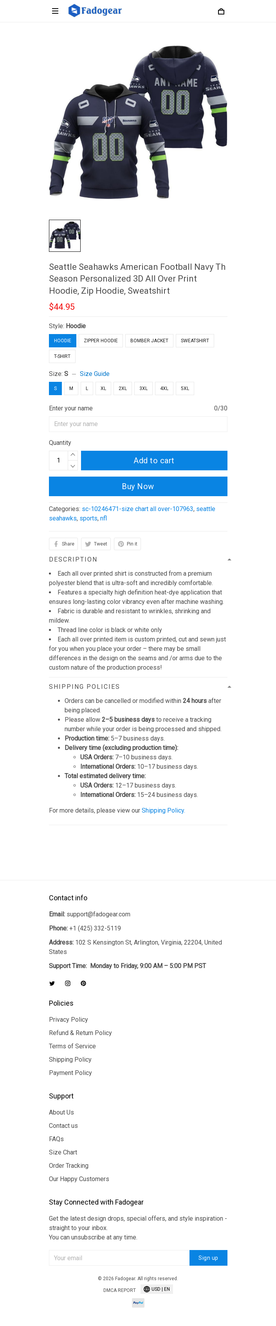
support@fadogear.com (98, 914)
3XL (143, 388)
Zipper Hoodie (101, 340)
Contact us (63, 1125)
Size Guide (95, 374)
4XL (164, 388)
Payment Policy (70, 1073)
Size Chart (63, 1152)
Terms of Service (72, 1046)
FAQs (56, 1139)
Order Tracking (68, 1165)
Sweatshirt (195, 340)
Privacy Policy (68, 1019)
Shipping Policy (70, 1059)
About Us (61, 1112)
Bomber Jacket (149, 340)
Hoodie (76, 326)
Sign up (208, 1258)
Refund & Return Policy (80, 1033)
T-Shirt (62, 356)
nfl (103, 518)
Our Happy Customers (79, 1179)
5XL (185, 388)
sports (88, 518)
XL (103, 388)
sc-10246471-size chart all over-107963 (137, 509)
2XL (123, 388)
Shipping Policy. (163, 810)
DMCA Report (119, 1290)
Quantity (60, 442)
